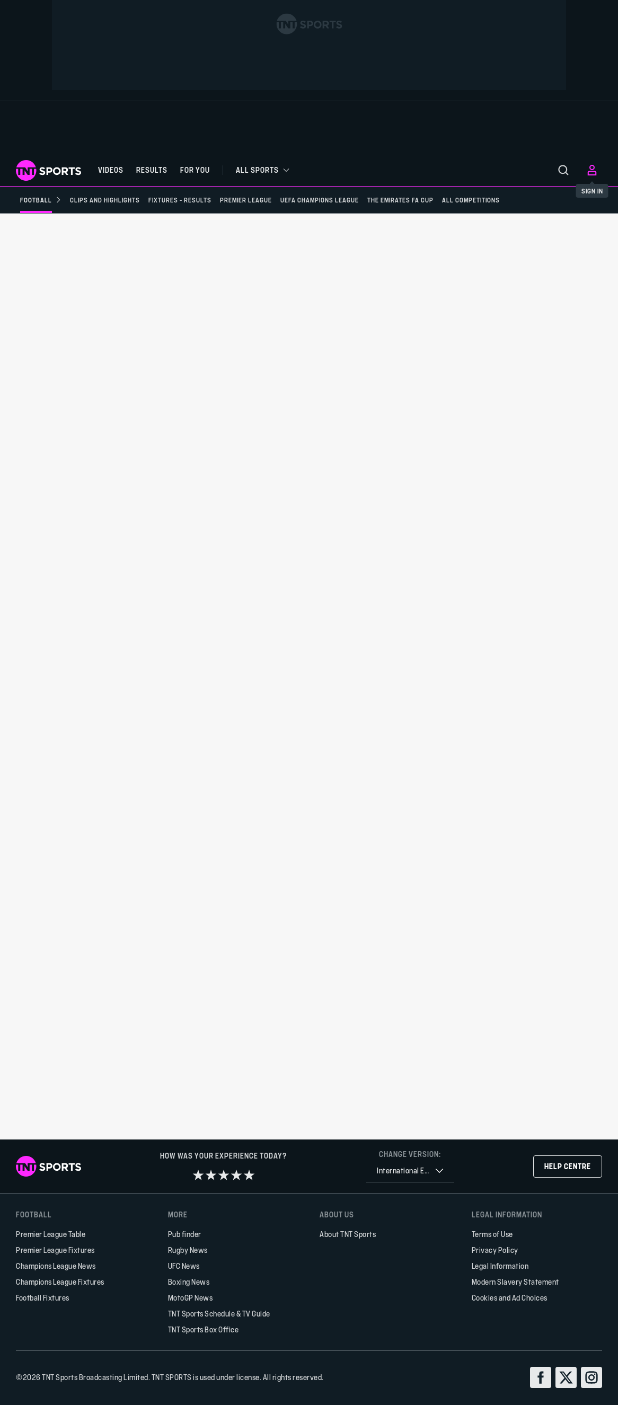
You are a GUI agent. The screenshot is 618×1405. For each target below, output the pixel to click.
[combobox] (410, 1171)
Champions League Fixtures (60, 1281)
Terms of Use (492, 1234)
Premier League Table (50, 1234)
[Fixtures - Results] (180, 200)
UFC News (184, 1265)
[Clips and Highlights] (105, 200)
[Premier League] (246, 200)
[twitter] (566, 1377)
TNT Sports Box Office (203, 1329)
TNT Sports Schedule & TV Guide (219, 1313)
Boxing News (189, 1281)
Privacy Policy (495, 1249)
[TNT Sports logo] (48, 170)
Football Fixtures (42, 1297)
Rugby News (188, 1249)
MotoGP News (190, 1297)
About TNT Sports (348, 1234)
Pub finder (184, 1234)
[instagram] (591, 1377)
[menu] (563, 170)
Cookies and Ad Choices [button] (510, 1297)
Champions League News (56, 1265)
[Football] (41, 200)
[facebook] (540, 1377)
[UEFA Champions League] (319, 200)
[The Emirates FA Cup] (400, 200)
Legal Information (500, 1265)
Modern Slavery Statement (515, 1281)
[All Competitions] (471, 200)
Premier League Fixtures (55, 1249)
